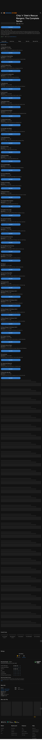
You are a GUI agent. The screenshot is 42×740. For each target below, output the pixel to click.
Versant (9, 729)
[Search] (40, 2)
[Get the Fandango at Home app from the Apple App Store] (4, 722)
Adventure (2, 690)
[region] (21, 734)
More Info (27, 41)
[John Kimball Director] (4, 641)
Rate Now (24, 657)
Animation (7, 690)
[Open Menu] (1, 1)
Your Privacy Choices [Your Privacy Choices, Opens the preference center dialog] (17, 738)
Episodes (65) (4, 41)
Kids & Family (7, 689)
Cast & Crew (12, 41)
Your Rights (33, 730)
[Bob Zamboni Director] (12, 641)
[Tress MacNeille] (28, 641)
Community (18, 657)
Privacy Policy (36, 729)
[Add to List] (40, 23)
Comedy (2, 689)
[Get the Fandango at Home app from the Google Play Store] (10, 722)
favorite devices (13, 36)
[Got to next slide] (41, 641)
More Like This (35, 41)
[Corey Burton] (20, 641)
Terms (21, 729)
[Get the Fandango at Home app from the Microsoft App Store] (16, 722)
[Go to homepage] (10, 2)
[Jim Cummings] (37, 641)
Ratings (19, 41)
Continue (25, 738)
